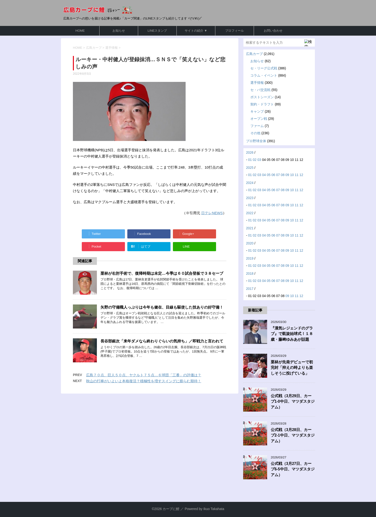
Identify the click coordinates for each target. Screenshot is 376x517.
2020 (249, 243)
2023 (249, 198)
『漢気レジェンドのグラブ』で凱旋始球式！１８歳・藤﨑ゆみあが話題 (292, 333)
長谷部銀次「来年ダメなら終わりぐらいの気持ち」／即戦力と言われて (161, 341)
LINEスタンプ (157, 30)
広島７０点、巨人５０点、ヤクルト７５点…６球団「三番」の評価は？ (143, 375)
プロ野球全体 (256, 141)
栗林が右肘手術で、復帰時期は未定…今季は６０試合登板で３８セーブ (161, 273)
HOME (80, 30)
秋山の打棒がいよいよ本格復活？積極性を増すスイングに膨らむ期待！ (143, 381)
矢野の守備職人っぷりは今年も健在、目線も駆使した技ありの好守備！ (161, 307)
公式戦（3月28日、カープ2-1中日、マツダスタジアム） (293, 435)
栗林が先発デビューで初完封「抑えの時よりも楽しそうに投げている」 (292, 367)
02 (255, 160)
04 (264, 175)
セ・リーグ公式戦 (263, 68)
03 (259, 160)
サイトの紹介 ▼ (196, 30)
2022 (249, 213)
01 (250, 160)
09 (287, 175)
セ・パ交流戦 (260, 90)
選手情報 (257, 83)
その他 (255, 133)
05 (268, 175)
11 (297, 175)
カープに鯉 (171, 509)
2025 (249, 168)
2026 (249, 152)
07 (278, 175)
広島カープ (254, 54)
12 (301, 175)
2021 (249, 228)
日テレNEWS (212, 213)
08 (283, 175)
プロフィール (234, 30)
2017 (249, 289)
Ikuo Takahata (213, 509)
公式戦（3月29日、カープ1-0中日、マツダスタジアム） (293, 401)
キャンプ (257, 111)
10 (292, 175)
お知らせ (118, 30)
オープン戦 (258, 119)
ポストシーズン (262, 97)
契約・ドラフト (262, 104)
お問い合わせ (273, 30)
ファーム (257, 126)
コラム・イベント (263, 75)
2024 (249, 183)
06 (273, 175)
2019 (249, 258)
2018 (249, 273)
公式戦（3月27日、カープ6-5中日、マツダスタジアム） (293, 469)
